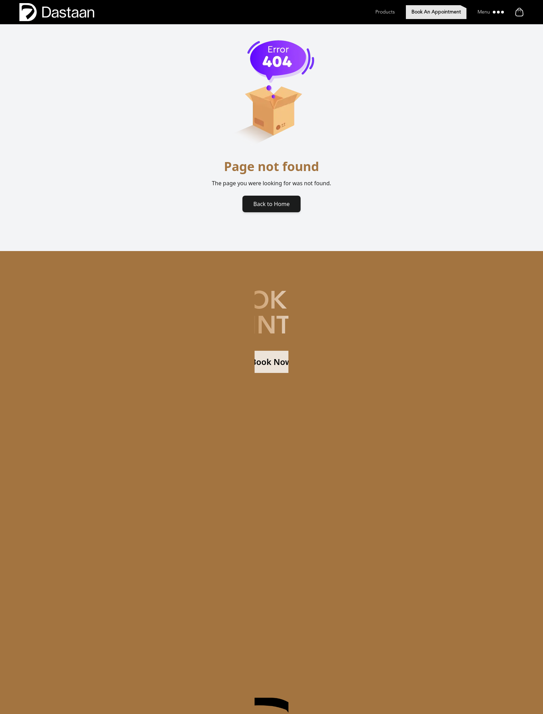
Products (385, 12)
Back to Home (271, 204)
